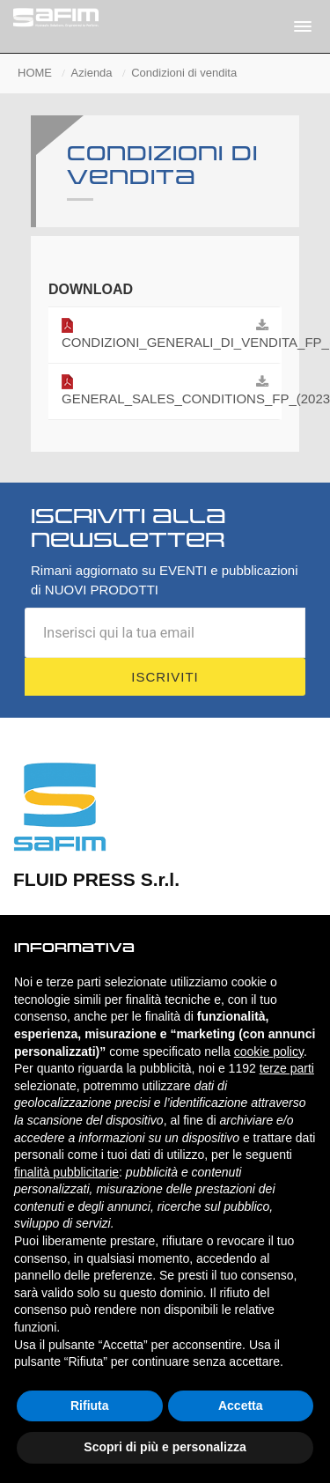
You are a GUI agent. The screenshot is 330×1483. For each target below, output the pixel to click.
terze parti (287, 1068)
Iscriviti (165, 676)
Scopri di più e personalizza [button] (165, 1447)
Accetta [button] (240, 1405)
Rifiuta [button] (89, 1405)
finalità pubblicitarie (66, 1172)
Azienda (92, 72)
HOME (35, 72)
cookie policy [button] (269, 1051)
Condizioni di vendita (184, 72)
